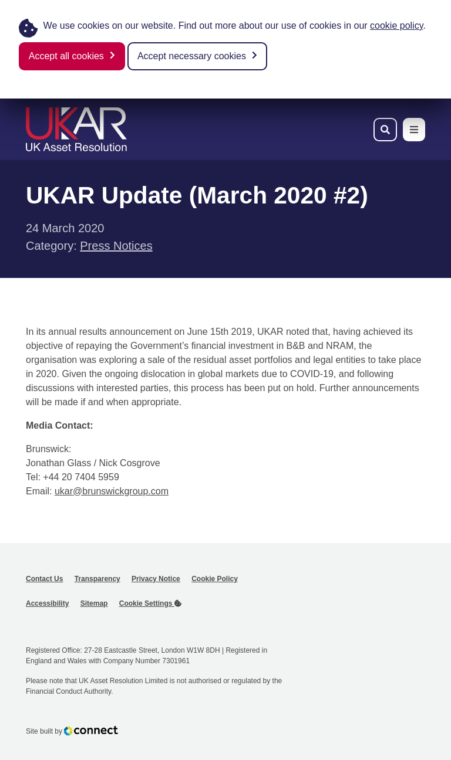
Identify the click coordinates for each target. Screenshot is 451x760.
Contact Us (44, 579)
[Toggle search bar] (385, 129)
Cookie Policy (214, 579)
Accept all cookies (66, 56)
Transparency (97, 579)
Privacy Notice (156, 579)
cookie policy (396, 25)
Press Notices (116, 245)
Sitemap (94, 603)
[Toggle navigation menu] (414, 129)
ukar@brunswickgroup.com (112, 491)
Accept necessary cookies (191, 56)
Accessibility (47, 603)
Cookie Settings (150, 603)
